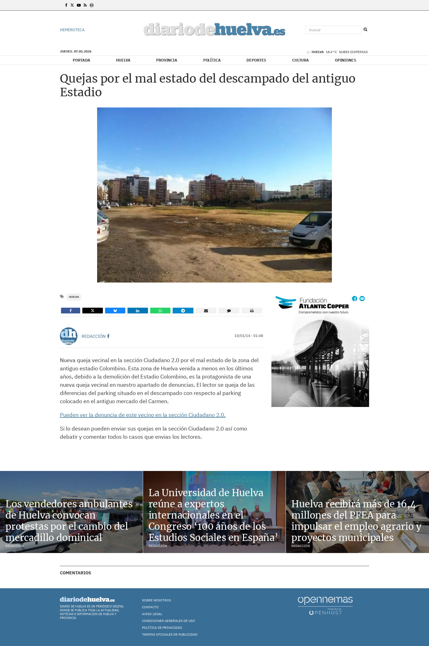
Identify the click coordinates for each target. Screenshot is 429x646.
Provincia (166, 60)
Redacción (94, 336)
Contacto (150, 607)
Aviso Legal (152, 614)
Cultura (300, 60)
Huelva (123, 60)
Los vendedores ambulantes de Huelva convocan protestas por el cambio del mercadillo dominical (69, 520)
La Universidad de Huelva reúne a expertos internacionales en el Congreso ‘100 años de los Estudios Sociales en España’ (213, 515)
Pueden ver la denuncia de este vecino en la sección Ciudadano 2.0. (142, 414)
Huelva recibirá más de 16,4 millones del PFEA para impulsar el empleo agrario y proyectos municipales (356, 520)
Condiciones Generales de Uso (168, 621)
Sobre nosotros (156, 600)
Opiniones (345, 60)
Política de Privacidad (162, 627)
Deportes (256, 60)
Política (212, 60)
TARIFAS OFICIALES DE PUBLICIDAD (170, 634)
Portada (81, 60)
